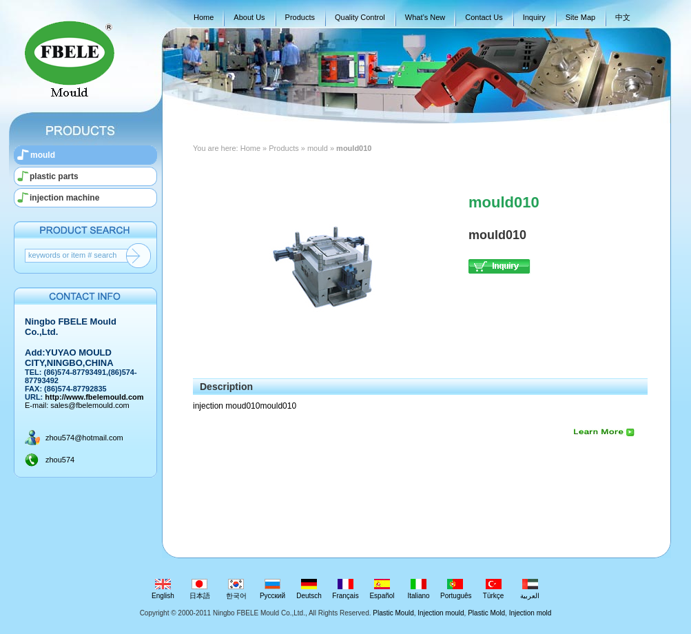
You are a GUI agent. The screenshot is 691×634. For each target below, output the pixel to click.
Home (204, 17)
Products (300, 17)
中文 (622, 17)
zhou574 (59, 460)
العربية (530, 589)
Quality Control (360, 17)
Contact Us (483, 17)
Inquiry (534, 17)
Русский (272, 589)
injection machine (64, 198)
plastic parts (54, 176)
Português (456, 589)
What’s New (425, 17)
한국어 (236, 589)
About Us (249, 17)
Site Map (580, 17)
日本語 (199, 589)
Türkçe (493, 589)
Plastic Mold (486, 613)
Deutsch (309, 589)
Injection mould (440, 613)
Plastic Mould (393, 613)
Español (382, 589)
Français (345, 589)
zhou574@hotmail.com (84, 437)
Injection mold (530, 613)
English (163, 589)
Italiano (418, 589)
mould (42, 155)
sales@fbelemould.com (90, 405)
